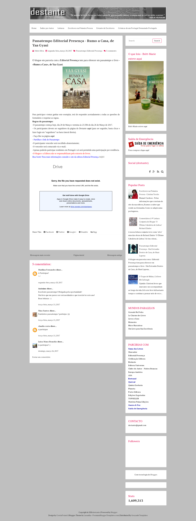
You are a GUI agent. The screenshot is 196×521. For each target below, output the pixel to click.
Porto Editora (134, 392)
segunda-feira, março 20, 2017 (50, 282)
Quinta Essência (135, 385)
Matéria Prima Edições (138, 402)
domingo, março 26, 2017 (48, 351)
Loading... (75, 195)
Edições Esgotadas (136, 395)
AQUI (101, 157)
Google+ (71, 232)
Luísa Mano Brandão (47, 341)
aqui (89, 128)
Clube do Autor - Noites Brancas (142, 368)
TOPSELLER (133, 398)
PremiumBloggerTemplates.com (105, 515)
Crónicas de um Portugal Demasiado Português (137, 28)
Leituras (61, 28)
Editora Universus (136, 365)
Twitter (60, 232)
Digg (93, 232)
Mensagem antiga (114, 255)
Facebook (49, 232)
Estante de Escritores (105, 28)
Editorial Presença (69, 60)
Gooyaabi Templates (139, 515)
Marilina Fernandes (47, 269)
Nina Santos (43, 310)
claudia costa (44, 326)
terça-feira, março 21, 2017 (49, 304)
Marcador (132, 352)
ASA (130, 375)
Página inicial (79, 255)
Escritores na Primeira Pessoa (80, 28)
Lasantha (87, 515)
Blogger (153, 474)
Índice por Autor (47, 28)
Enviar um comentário (41, 357)
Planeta (131, 388)
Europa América (135, 372)
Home (33, 28)
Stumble (83, 232)
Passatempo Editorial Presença (89, 51)
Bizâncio (132, 362)
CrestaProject (62, 515)
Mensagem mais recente (40, 255)
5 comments (111, 51)
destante (96, 512)
